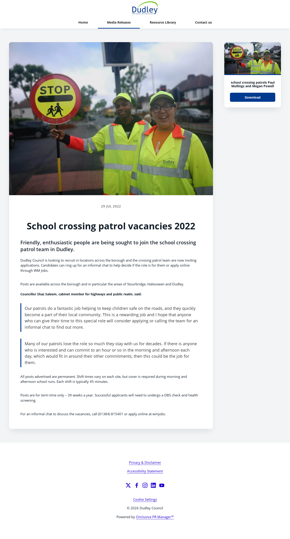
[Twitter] (128, 485)
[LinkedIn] (153, 485)
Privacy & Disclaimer (145, 462)
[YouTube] (161, 485)
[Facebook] (136, 485)
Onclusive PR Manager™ (155, 517)
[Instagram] (145, 485)
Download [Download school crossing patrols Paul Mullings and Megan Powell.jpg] (253, 97)
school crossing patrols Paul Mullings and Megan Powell (253, 84)
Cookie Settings (145, 499)
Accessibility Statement (145, 471)
